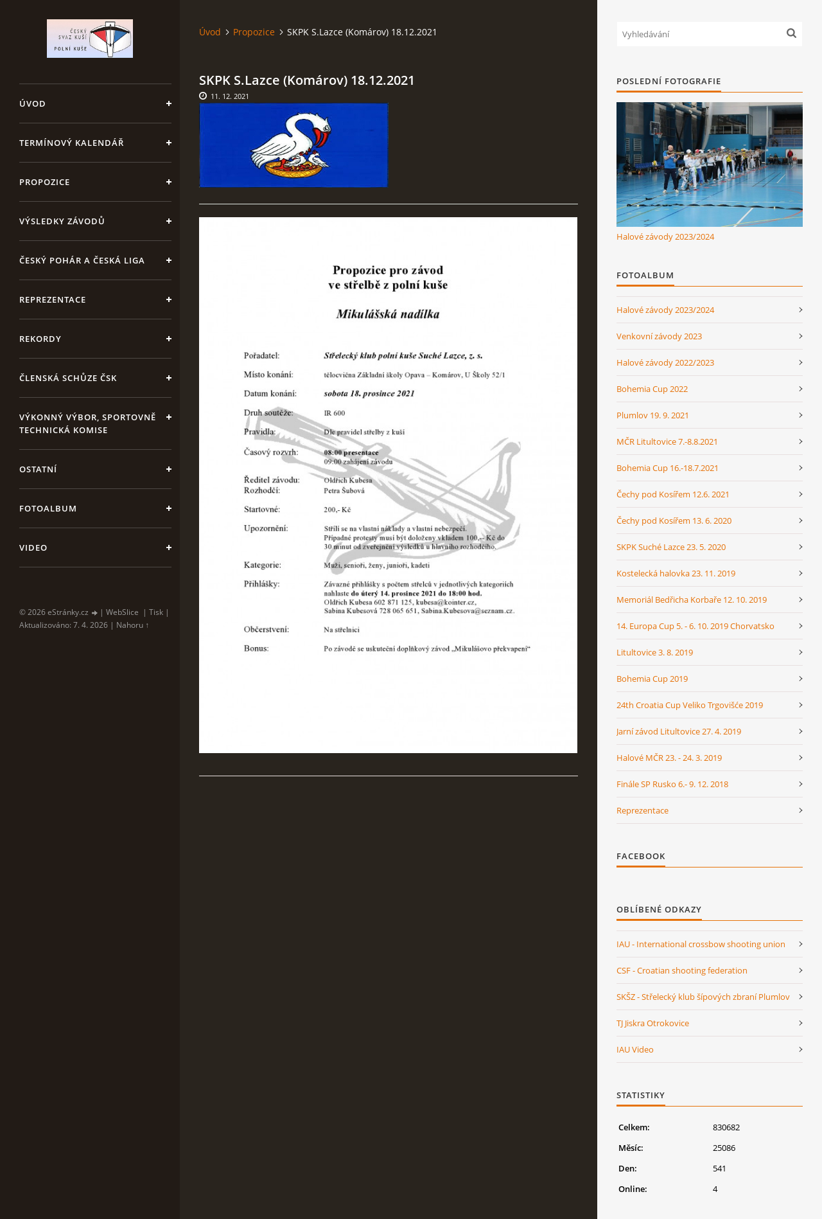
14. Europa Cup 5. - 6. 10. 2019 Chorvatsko (695, 626)
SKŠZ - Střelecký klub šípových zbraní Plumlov (703, 996)
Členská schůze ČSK (68, 378)
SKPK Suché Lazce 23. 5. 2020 (671, 547)
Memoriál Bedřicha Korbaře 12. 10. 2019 (691, 599)
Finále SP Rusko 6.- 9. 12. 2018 (672, 784)
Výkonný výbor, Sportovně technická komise (87, 423)
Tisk (156, 612)
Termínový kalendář (71, 142)
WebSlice (122, 612)
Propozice (44, 182)
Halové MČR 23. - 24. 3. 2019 (669, 757)
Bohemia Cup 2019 (652, 678)
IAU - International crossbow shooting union (700, 944)
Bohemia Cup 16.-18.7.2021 (667, 468)
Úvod (32, 103)
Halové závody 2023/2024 (665, 236)
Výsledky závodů (62, 221)
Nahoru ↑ (132, 624)
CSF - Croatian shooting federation (682, 970)
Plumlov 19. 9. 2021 (652, 415)
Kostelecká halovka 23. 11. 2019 (675, 573)
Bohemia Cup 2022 (652, 389)
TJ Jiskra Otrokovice (652, 1023)
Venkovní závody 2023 (659, 336)
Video (33, 547)
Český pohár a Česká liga (82, 260)
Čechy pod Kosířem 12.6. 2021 (673, 494)
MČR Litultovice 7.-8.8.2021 (667, 441)
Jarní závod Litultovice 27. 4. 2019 (678, 731)
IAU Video (635, 1049)
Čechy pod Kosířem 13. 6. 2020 (673, 520)
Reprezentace (52, 299)
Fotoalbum (48, 508)
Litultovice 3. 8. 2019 (654, 652)
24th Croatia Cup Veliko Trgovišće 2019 (689, 705)
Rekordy (40, 338)
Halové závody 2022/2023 (665, 362)
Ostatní (38, 469)
